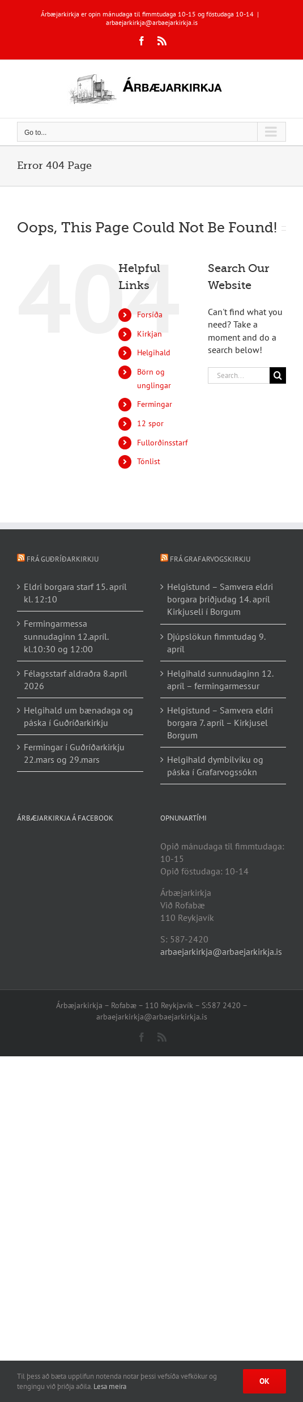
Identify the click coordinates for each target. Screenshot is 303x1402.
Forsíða (150, 314)
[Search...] (239, 375)
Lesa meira (109, 1386)
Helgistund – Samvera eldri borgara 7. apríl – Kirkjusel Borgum (220, 722)
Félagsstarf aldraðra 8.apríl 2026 (75, 679)
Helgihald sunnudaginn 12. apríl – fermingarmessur (220, 679)
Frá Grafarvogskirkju (210, 559)
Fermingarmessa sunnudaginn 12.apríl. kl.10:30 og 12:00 (66, 636)
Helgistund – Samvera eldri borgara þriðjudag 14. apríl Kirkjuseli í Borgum (220, 599)
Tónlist (148, 461)
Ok (264, 1381)
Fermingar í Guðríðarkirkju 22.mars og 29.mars (74, 753)
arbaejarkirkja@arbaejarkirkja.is (152, 22)
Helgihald (153, 352)
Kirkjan (149, 334)
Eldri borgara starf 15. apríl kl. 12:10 (75, 593)
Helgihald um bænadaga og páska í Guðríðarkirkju (78, 716)
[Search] (278, 375)
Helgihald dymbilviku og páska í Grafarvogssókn (215, 766)
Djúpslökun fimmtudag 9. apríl (216, 643)
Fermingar (154, 404)
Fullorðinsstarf (162, 442)
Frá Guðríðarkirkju (63, 559)
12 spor (150, 423)
